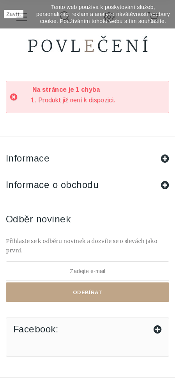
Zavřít (13, 14)
